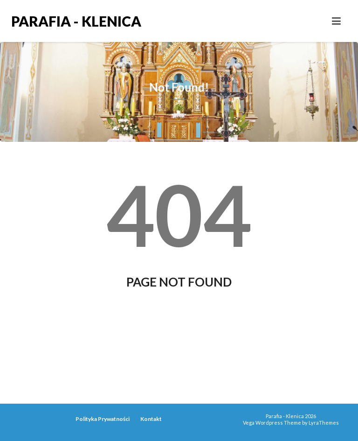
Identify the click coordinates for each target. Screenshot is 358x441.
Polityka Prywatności (103, 418)
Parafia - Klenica (76, 21)
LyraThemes (324, 423)
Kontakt (151, 418)
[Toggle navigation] (336, 21)
